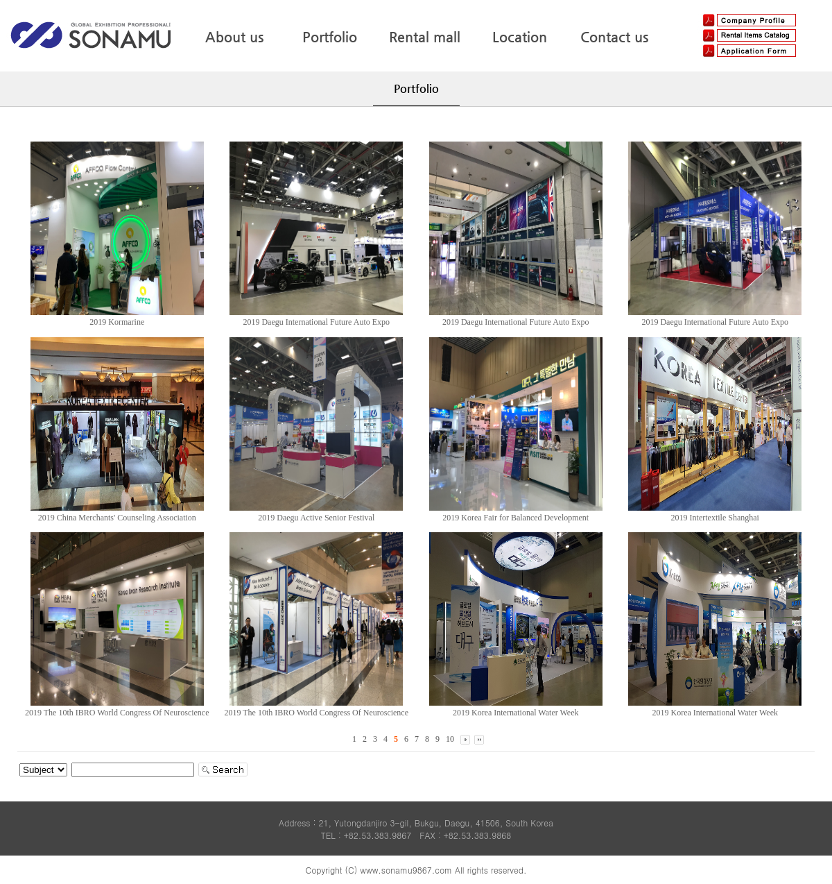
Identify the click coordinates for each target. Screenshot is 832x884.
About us (234, 37)
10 (450, 739)
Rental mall (424, 37)
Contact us (614, 37)
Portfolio (329, 37)
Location (519, 37)
